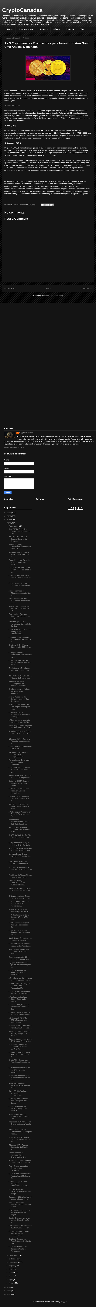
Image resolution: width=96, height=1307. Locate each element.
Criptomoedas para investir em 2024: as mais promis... (19, 1070)
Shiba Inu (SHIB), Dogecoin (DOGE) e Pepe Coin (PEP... (19, 1033)
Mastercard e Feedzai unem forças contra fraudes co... (20, 1161)
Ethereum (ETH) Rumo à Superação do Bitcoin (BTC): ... (18, 1147)
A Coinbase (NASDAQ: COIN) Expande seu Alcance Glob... (18, 1020)
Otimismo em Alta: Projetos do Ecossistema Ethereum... (19, 691)
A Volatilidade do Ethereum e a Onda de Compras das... (20, 776)
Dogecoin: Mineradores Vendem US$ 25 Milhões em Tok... (19, 932)
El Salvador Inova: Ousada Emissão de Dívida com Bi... (19, 1054)
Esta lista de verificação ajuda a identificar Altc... (19, 863)
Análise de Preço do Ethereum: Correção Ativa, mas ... (20, 593)
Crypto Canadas (26, 433)
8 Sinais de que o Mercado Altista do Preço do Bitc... (19, 721)
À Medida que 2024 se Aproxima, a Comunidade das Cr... (20, 624)
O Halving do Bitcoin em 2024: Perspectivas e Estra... (18, 1101)
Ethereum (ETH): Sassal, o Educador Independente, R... (19, 741)
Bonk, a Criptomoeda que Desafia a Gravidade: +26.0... (19, 951)
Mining (56, 29)
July (11, 1269)
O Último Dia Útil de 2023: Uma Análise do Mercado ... (19, 577)
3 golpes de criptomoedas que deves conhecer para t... (20, 965)
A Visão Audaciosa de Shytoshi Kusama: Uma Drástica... (19, 699)
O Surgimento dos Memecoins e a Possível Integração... (19, 714)
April (11, 1280)
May (11, 1276)
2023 (9, 523)
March (12, 1283)
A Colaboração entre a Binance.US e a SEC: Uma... (19, 917)
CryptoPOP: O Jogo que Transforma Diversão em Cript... (19, 1062)
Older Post (86, 288)
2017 (9, 1294)
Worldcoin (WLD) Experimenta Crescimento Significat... (20, 547)
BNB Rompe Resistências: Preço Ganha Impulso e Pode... (19, 806)
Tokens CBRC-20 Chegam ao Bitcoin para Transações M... (19, 986)
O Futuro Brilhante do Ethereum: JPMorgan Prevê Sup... (18, 972)
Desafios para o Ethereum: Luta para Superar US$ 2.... (19, 798)
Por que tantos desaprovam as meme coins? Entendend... (19, 762)
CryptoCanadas (22, 10)
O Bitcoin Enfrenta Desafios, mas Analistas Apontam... (20, 945)
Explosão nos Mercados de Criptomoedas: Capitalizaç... (19, 1168)
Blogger (63, 1302)
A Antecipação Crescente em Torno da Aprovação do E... (20, 814)
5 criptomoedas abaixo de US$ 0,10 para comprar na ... (20, 869)
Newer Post (9, 288)
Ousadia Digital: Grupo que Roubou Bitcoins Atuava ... (20, 1013)
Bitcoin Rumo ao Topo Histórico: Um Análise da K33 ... (19, 1116)
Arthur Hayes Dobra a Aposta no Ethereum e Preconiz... (20, 727)
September (13, 1262)
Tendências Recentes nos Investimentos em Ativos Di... (19, 1078)
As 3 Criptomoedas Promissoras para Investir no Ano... (20, 1205)
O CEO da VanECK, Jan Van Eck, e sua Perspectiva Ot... (20, 837)
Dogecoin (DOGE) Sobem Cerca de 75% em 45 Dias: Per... (20, 1139)
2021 (9, 1291)
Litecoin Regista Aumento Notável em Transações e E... (20, 639)
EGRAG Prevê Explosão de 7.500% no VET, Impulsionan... (19, 904)
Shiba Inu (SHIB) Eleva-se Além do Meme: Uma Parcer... (19, 783)
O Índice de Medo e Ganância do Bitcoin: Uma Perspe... (20, 1191)
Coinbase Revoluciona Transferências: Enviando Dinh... (20, 1241)
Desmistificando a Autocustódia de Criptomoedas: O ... (17, 1155)
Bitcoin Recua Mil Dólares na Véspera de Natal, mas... (20, 677)
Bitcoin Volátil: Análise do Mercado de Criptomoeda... (18, 1093)
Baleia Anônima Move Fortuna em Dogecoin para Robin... (20, 1132)
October (12, 1259)
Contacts (70, 29)
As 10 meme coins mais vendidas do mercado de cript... (19, 601)
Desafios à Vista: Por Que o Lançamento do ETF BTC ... (20, 733)
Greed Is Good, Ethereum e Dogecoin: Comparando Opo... (19, 1007)
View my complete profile (14, 447)
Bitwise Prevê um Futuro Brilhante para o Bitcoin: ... (20, 910)
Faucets (44, 29)
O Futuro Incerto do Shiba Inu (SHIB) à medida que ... (19, 585)
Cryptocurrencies (26, 29)
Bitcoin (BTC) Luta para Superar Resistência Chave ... (18, 539)
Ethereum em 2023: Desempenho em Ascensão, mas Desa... (19, 683)
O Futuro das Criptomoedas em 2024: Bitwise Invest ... (20, 992)
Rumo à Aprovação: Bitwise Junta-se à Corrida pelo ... (20, 958)
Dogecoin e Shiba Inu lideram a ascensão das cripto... (20, 1198)
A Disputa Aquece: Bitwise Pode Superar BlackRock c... (19, 554)
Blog (82, 29)
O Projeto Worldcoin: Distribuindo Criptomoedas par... (20, 655)
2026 (9, 513)
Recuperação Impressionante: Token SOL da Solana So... (19, 822)
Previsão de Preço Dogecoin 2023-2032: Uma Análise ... (20, 890)
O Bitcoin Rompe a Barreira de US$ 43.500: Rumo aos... (19, 770)
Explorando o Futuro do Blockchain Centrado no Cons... (19, 616)
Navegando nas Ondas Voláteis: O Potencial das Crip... (19, 856)
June (11, 1273)
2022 (9, 1287)
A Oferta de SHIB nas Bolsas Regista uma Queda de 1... (20, 1027)
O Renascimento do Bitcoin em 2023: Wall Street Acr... (20, 897)
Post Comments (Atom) (53, 296)
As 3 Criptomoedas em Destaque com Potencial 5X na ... (19, 829)
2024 (9, 520)
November (13, 1255)
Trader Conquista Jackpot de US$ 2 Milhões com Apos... (20, 562)
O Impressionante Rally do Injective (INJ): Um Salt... (19, 844)
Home (10, 29)
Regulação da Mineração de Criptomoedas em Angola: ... (20, 1124)
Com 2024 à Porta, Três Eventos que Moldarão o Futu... (19, 531)
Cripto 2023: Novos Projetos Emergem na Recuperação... (20, 632)
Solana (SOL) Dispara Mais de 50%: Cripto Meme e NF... (19, 608)
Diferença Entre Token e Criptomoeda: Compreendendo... (18, 754)
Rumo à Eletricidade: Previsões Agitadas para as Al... (19, 1085)
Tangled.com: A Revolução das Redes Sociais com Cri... (19, 670)
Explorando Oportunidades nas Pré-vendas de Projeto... (19, 1212)
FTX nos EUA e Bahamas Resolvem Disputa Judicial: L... (19, 791)
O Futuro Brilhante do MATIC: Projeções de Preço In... (18, 1108)
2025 (9, 516)
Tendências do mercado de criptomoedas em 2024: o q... (20, 570)
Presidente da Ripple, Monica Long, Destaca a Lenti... (20, 876)
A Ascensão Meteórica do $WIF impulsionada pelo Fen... (19, 706)
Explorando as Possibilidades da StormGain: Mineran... (20, 1227)
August (12, 1266)
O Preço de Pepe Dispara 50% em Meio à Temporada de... (19, 1233)
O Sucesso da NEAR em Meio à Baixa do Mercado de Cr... (20, 662)
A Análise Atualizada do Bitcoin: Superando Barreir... (18, 999)
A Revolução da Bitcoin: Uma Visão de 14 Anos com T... (20, 979)
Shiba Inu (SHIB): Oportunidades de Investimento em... (17, 883)
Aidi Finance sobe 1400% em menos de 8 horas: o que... (20, 849)
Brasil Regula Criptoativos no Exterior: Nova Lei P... (20, 939)
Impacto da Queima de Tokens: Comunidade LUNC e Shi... (18, 1047)
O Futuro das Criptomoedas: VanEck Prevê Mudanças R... (20, 1176)
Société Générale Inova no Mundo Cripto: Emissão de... (19, 1220)
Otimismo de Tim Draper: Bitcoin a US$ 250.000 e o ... (20, 647)
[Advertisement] (24, 324)
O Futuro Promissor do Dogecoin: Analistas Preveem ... (18, 1249)
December (13, 526)
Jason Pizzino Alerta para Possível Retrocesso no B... (19, 925)
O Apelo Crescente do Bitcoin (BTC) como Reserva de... (20, 1040)
